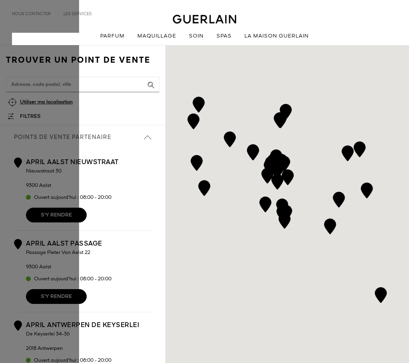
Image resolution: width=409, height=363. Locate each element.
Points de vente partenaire (82, 137)
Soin (196, 36)
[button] (265, 203)
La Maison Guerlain (276, 36)
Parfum (112, 36)
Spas (224, 36)
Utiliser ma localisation (46, 102)
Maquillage (156, 36)
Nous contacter (31, 14)
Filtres (30, 116)
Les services (78, 14)
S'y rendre (56, 215)
